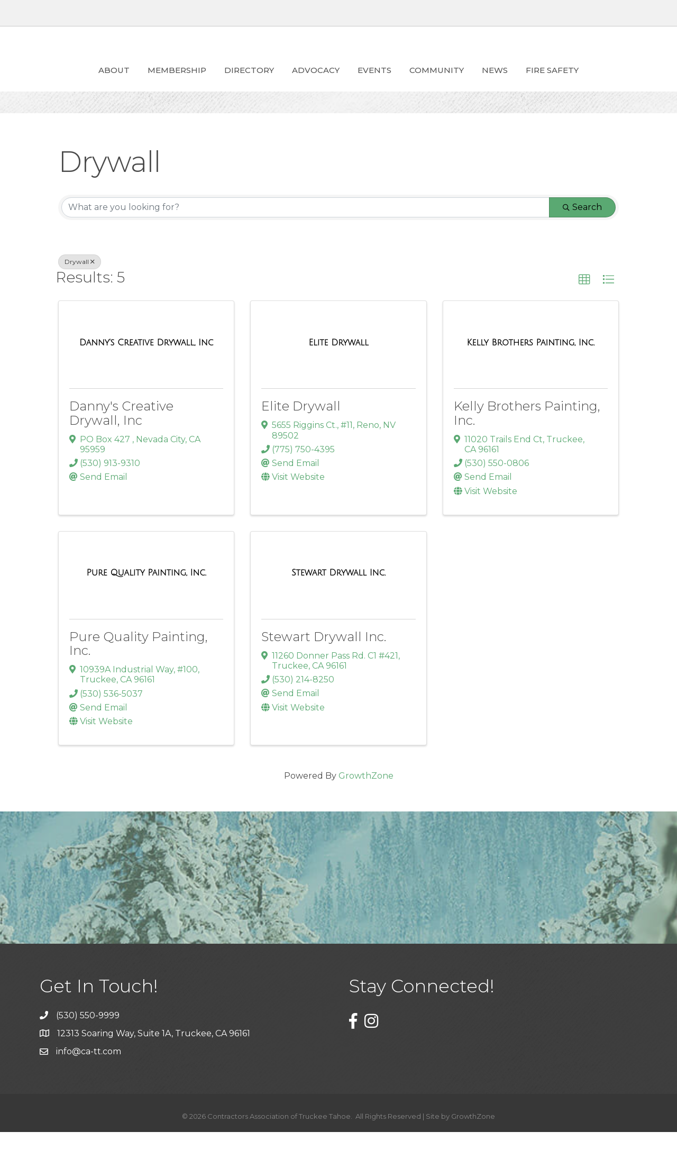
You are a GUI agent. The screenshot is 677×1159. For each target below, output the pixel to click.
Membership (116, 83)
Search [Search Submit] (582, 234)
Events (435, 83)
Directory (188, 83)
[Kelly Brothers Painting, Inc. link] (530, 369)
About (53, 83)
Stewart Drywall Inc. (323, 663)
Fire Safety (613, 83)
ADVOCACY (255, 83)
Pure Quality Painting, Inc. (138, 670)
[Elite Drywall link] (338, 369)
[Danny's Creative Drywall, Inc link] (146, 369)
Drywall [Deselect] (80, 289)
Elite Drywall (301, 433)
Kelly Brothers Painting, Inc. (527, 439)
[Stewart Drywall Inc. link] (338, 600)
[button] (584, 306)
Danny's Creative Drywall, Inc (121, 439)
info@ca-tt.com (88, 1078)
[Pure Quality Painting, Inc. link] (146, 600)
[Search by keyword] (305, 234)
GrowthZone (366, 803)
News (556, 83)
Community (497, 83)
